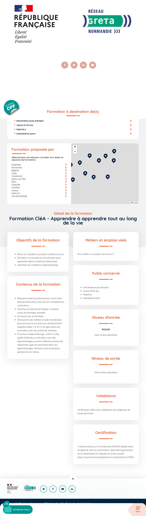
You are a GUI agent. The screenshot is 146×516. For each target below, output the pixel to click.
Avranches (17, 167)
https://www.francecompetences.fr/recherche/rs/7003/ (105, 457)
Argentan (16, 164)
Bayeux (15, 170)
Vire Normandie (19, 196)
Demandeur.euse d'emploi (30, 121)
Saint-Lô (16, 193)
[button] (107, 176)
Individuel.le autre (25, 134)
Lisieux (15, 190)
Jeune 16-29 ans (24, 125)
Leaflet (134, 203)
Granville (16, 184)
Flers (14, 182)
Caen (14, 173)
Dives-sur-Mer (19, 179)
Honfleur (16, 187)
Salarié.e (21, 129)
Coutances (17, 176)
